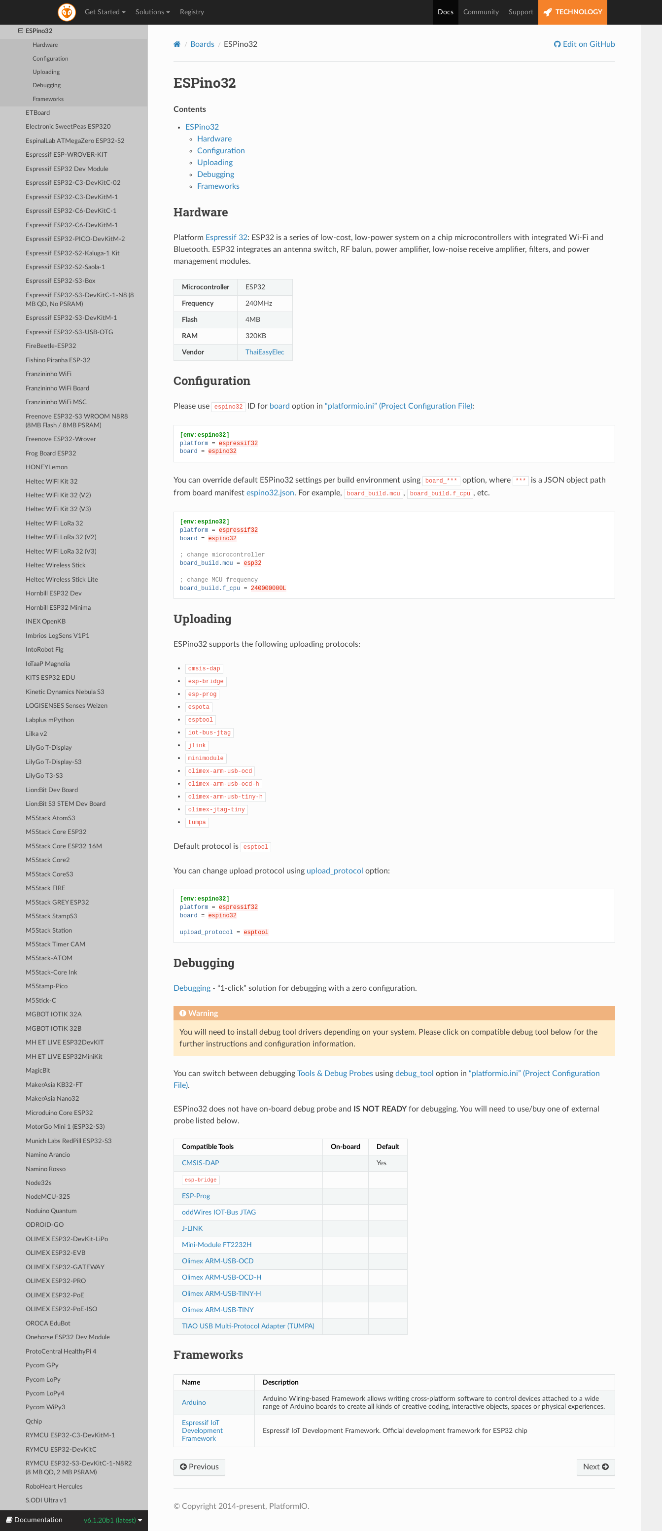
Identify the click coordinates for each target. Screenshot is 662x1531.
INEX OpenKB (46, 622)
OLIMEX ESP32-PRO (56, 1281)
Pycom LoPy (43, 1380)
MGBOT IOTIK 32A (54, 1014)
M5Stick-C (41, 1001)
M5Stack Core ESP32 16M (64, 846)
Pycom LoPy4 (45, 1394)
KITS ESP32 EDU (50, 678)
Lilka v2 (36, 734)
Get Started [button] (105, 12)
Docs (445, 12)
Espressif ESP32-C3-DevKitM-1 (72, 197)
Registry (192, 12)
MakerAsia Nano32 (52, 1099)
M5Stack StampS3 (51, 916)
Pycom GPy (42, 1365)
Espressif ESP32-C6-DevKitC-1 (71, 211)
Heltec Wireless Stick (56, 565)
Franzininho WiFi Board (57, 388)
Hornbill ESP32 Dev (54, 594)
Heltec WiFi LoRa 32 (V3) (61, 552)
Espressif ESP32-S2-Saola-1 (65, 267)
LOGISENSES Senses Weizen (66, 706)
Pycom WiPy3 (46, 1407)
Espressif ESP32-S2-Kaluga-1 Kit (73, 253)
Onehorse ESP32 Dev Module (68, 1337)
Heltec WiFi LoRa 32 (54, 524)
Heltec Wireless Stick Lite (62, 580)
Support (521, 12)
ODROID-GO (45, 1225)
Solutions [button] (153, 12)
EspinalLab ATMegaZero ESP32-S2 (75, 141)
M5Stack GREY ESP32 (57, 903)
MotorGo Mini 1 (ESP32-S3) (65, 1127)
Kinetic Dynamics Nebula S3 (65, 692)
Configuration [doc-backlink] (212, 380)
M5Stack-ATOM (49, 958)
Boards (202, 44)
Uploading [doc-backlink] (203, 618)
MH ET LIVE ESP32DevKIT (65, 1043)
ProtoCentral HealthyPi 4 (61, 1352)
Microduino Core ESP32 (59, 1113)
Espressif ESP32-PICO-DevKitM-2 (75, 239)
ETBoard (38, 113)
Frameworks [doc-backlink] (208, 1354)
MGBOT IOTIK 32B (53, 1029)
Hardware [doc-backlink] (201, 212)
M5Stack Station (49, 931)
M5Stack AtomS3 (50, 818)
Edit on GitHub (588, 44)
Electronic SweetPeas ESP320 (68, 127)
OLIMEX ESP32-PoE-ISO (61, 1309)
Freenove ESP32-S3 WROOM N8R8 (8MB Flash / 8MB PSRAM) (77, 421)
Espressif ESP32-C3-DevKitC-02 (73, 183)
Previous (199, 1467)
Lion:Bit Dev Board (52, 790)
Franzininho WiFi (48, 374)
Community (481, 12)
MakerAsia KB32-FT (54, 1085)
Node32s (39, 1183)
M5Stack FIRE (46, 888)
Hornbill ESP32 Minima (58, 608)
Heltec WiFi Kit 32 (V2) (58, 495)
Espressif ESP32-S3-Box (60, 281)
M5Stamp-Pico (47, 986)
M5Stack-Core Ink (51, 973)
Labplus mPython (50, 720)
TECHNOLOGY (572, 12)
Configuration (51, 59)
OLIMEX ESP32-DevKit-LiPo (67, 1239)
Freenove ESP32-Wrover (61, 439)
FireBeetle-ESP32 (51, 346)
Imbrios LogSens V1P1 (58, 636)
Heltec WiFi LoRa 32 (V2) (61, 537)
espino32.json (270, 493)
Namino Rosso (46, 1169)
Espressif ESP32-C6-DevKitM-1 (72, 225)
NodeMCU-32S (48, 1197)
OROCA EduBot (48, 1324)
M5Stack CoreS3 (49, 874)
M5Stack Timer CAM (55, 944)
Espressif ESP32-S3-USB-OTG (69, 332)
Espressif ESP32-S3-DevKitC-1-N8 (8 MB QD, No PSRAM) (80, 300)
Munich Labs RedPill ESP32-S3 (69, 1141)
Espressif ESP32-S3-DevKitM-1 (71, 318)
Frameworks (48, 99)
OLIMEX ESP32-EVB (55, 1253)
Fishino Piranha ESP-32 (58, 360)
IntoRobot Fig (45, 650)
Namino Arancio (48, 1155)
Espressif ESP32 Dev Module (67, 169)
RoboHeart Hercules (54, 1487)
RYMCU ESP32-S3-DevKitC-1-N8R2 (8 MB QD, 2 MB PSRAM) (79, 1468)
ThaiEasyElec (264, 352)
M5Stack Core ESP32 (56, 832)
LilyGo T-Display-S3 (54, 762)
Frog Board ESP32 (51, 454)
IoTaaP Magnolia (48, 664)
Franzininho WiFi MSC (56, 402)
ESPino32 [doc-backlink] (205, 82)
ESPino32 (35, 31)
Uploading (46, 72)
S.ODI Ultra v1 (46, 1500)
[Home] (177, 44)
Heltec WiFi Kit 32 (52, 482)
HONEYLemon (47, 467)
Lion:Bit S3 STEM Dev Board (65, 804)
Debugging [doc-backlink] (204, 963)
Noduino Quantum (51, 1211)
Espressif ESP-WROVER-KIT (66, 155)
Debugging (47, 85)
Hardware (45, 45)
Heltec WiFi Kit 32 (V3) (58, 509)
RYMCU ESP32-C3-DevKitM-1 (70, 1435)
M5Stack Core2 (48, 860)
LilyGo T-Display (49, 748)
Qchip (34, 1422)
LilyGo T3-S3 (44, 776)
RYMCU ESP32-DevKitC (61, 1450)
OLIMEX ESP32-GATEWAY (65, 1267)
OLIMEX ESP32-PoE (55, 1295)
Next (596, 1467)
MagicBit (38, 1071)
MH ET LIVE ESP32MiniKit (64, 1057)
